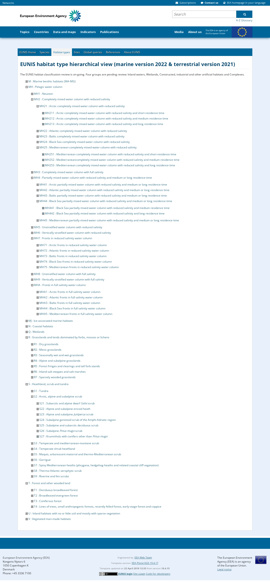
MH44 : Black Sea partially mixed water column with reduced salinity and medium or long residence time (105, 201)
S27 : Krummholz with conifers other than (73, 436)
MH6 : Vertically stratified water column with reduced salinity (72, 233)
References (113, 52)
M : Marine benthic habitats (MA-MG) (52, 81)
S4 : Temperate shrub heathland (54, 449)
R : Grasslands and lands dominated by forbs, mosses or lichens (68, 337)
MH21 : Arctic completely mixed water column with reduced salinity (82, 106)
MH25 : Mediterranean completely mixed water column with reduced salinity (88, 147)
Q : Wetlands (36, 332)
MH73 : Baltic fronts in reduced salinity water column (73, 256)
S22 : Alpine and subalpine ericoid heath (64, 409)
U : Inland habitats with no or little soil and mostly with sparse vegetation (74, 513)
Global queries (93, 52)
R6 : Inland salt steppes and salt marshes (60, 372)
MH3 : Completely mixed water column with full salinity (68, 172)
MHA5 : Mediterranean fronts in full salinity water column (75, 314)
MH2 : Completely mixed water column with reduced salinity (72, 99)
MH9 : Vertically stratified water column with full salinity (69, 279)
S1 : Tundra (41, 391)
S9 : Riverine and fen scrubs (51, 476)
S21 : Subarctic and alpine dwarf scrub (67, 403)
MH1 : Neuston (43, 94)
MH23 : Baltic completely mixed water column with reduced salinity (81, 136)
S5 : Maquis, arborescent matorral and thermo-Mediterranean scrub (77, 454)
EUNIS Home (27, 52)
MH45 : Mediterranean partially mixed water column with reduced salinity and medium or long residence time (109, 220)
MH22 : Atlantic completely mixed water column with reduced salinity (83, 131)
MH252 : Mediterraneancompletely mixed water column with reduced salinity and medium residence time (112, 160)
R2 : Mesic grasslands (47, 350)
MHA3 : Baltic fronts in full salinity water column (69, 303)
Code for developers (158, 573)
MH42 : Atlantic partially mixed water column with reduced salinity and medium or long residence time (104, 190)
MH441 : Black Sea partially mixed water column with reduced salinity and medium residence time (107, 208)
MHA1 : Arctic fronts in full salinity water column (69, 292)
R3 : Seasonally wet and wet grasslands (59, 355)
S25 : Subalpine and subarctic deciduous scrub (68, 425)
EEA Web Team (143, 557)
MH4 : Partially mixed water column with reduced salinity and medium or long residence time (93, 178)
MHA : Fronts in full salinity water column (60, 285)
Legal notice (224, 569)
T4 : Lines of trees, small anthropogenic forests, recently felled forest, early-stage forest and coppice (97, 506)
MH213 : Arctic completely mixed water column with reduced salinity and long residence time (104, 124)
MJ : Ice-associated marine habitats (50, 321)
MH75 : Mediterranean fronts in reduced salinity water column (79, 267)
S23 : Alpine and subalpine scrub (66, 414)
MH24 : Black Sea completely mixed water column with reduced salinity (84, 142)
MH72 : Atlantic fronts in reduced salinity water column (74, 251)
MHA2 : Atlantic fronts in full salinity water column (71, 297)
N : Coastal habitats (40, 326)
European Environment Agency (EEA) (26, 558)
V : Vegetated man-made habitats (49, 519)
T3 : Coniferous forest (47, 501)
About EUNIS (132, 52)
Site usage (139, 573)
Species (45, 52)
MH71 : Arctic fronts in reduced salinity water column (73, 245)
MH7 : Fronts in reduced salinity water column (63, 238)
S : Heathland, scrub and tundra (48, 384)
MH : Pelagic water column (45, 87)
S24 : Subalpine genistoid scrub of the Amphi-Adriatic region (77, 420)
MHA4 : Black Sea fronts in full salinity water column (72, 308)
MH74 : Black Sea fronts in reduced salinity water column (75, 262)
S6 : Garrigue (42, 460)
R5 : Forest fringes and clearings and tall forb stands (67, 366)
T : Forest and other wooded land (49, 483)
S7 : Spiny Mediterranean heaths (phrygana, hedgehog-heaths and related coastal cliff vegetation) (96, 465)
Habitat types (61, 52)
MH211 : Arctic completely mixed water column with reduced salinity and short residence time (104, 113)
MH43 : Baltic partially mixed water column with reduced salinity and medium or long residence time (103, 195)
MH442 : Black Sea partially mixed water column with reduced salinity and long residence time (105, 213)
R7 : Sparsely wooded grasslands (55, 377)
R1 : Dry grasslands (46, 344)
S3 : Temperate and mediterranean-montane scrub (66, 443)
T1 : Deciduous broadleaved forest (56, 490)
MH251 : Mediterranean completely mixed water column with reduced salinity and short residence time (110, 154)
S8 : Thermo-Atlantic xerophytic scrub (58, 471)
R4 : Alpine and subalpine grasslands (57, 361)
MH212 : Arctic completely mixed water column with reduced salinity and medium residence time (106, 118)
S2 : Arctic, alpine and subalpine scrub (58, 396)
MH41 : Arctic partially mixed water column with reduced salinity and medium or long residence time (103, 184)
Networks (8, 3)
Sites (77, 52)
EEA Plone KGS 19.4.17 (145, 563)
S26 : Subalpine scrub (60, 431)
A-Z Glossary (244, 20)
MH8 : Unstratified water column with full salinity (65, 274)
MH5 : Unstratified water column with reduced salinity (68, 227)
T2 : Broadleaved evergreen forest (56, 495)
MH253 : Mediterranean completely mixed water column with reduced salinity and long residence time (110, 165)
